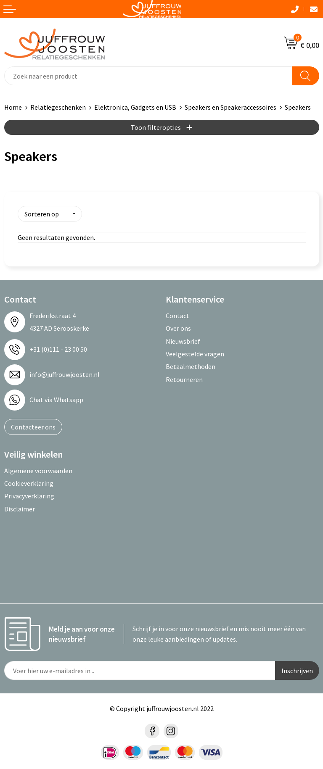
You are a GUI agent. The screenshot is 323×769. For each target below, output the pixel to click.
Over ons (178, 327)
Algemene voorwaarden (38, 470)
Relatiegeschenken (58, 107)
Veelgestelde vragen (195, 353)
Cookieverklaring (28, 482)
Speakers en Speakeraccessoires (230, 107)
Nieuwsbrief (183, 340)
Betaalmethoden (190, 366)
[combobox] (148, 75)
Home (13, 107)
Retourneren (184, 378)
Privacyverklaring (29, 495)
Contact (177, 315)
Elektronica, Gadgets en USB (135, 107)
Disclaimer (19, 508)
